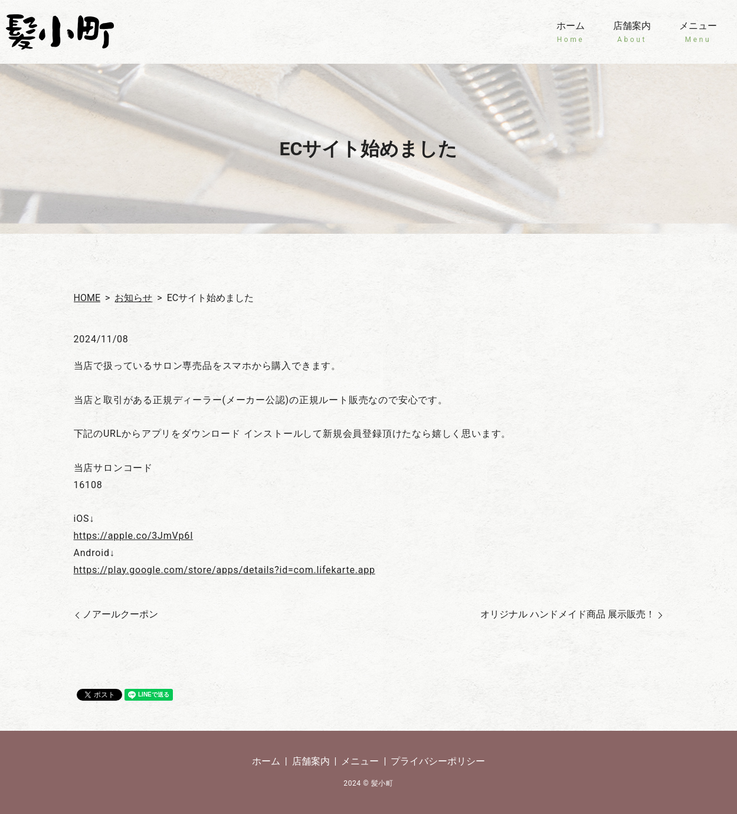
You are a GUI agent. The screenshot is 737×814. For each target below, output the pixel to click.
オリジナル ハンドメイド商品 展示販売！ (567, 614)
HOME (87, 297)
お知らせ (133, 297)
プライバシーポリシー (438, 761)
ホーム (570, 32)
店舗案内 (632, 32)
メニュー (698, 32)
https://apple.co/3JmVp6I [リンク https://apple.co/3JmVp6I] (134, 535)
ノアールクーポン (120, 614)
